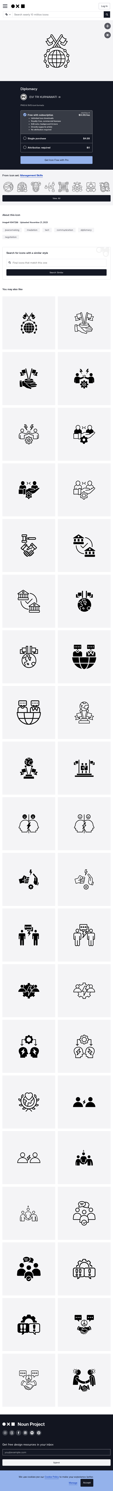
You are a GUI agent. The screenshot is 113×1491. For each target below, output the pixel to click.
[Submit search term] (107, 14)
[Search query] (56, 263)
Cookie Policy (52, 1476)
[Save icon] (107, 26)
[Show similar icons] (107, 35)
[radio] (56, 122)
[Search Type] (7, 14)
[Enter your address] (56, 1452)
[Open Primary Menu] (5, 6)
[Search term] (58, 14)
